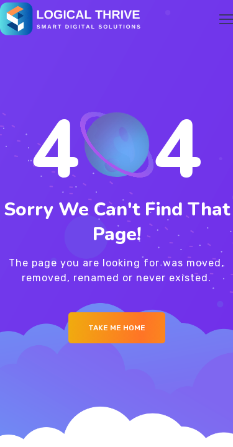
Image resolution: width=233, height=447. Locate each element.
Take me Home (116, 327)
